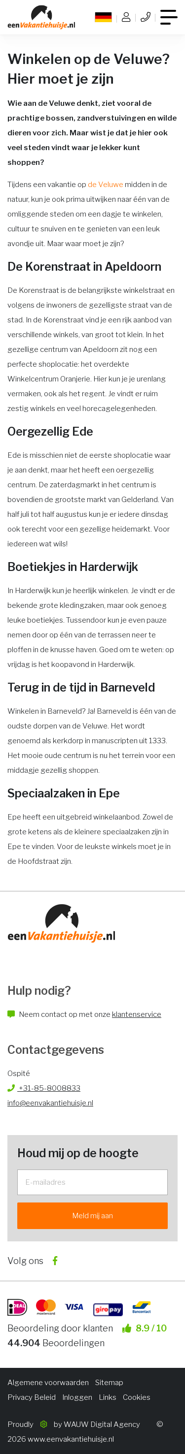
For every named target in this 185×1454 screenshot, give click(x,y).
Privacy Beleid (31, 1397)
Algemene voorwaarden (48, 1382)
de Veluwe (105, 184)
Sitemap (109, 1382)
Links (107, 1397)
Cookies (136, 1397)
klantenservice (136, 1014)
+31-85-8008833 (43, 1088)
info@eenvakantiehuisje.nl (50, 1103)
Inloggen (77, 1397)
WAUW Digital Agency (102, 1424)
